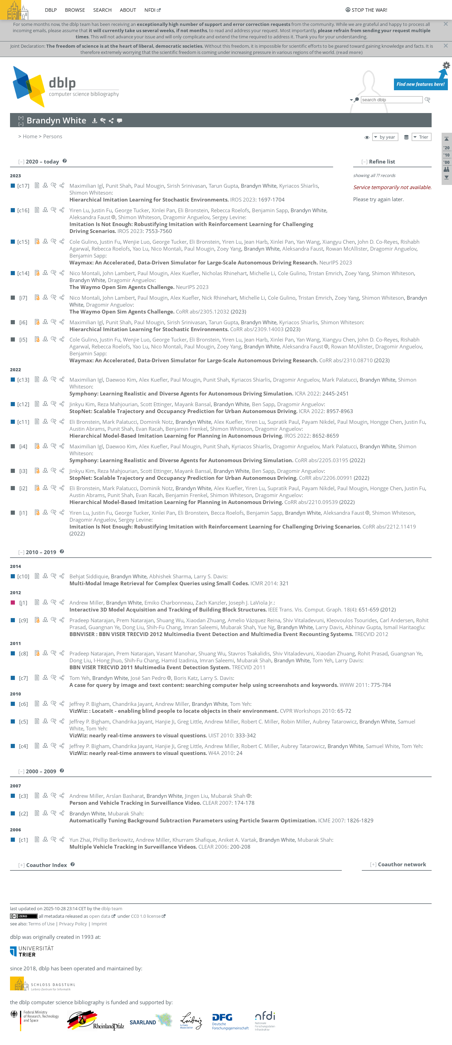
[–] (364, 161)
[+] (373, 864)
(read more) (349, 52)
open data (99, 916)
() (312, 609)
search (102, 10)
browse (75, 10)
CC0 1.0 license (146, 916)
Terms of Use (41, 924)
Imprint (99, 924)
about (128, 10)
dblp (51, 10)
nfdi (150, 10)
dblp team (111, 908)
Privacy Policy (73, 924)
